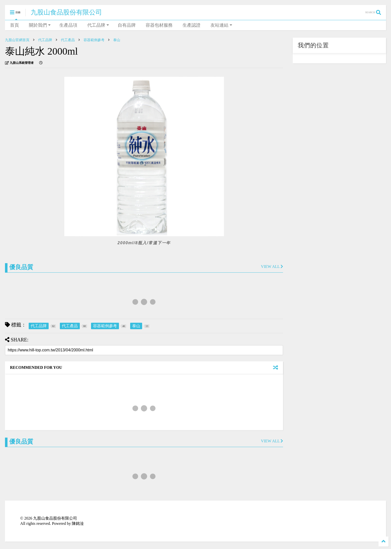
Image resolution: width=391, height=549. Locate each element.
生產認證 (191, 25)
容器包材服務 (159, 25)
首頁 (14, 25)
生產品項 (68, 25)
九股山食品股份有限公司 (66, 12)
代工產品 (68, 40)
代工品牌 (98, 25)
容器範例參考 (94, 40)
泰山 (116, 40)
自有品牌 (127, 25)
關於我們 (40, 25)
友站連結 (221, 25)
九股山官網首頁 (17, 40)
